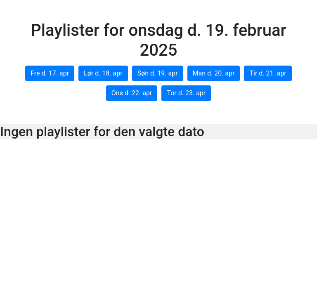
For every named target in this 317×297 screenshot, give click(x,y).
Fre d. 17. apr (50, 73)
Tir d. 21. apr (267, 73)
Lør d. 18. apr (103, 73)
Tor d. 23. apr (186, 93)
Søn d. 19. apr (157, 73)
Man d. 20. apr (214, 73)
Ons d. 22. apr (131, 93)
